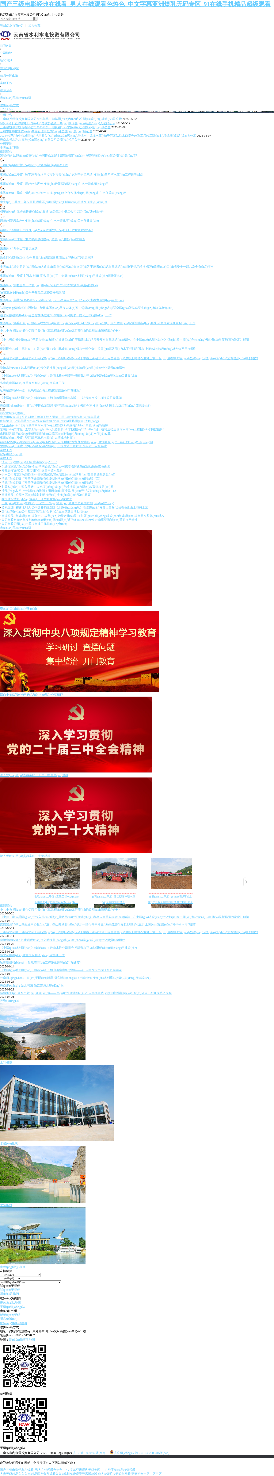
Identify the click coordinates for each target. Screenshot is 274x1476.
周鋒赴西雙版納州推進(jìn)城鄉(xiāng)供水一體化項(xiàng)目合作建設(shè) (49, 220)
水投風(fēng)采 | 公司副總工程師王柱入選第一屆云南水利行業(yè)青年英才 (50, 417)
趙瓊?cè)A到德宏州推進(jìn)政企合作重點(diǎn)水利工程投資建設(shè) (46, 230)
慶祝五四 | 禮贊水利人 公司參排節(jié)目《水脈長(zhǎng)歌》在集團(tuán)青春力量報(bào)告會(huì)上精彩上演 (75, 507)
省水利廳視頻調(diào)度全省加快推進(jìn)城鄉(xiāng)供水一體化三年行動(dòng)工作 (56, 315)
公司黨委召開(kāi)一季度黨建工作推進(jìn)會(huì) (34, 523)
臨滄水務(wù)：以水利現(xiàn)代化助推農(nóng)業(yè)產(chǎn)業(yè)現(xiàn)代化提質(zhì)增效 (62, 367)
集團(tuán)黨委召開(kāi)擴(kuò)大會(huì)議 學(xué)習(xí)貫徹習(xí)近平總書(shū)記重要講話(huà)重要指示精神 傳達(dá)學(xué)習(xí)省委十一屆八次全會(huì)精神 (106, 266)
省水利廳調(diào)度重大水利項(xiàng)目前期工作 (32, 383)
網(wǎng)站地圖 (10, 1302)
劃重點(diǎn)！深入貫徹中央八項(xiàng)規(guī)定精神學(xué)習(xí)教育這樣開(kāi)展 (57, 486)
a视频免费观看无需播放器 (79, 1473)
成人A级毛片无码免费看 (114, 1473)
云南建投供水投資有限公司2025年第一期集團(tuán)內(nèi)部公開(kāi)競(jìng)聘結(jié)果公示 (61, 119)
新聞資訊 (6, 60)
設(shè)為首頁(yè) (11, 25)
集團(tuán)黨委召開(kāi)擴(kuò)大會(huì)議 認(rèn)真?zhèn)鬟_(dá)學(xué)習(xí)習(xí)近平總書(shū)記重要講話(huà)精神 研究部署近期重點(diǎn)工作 (97, 323)
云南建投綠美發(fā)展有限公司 (35, 1456)
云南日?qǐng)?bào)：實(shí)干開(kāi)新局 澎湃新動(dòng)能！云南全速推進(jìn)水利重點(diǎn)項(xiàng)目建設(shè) (75, 977)
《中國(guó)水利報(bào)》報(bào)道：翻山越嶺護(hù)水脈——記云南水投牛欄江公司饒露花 (61, 397)
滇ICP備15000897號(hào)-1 (90, 1453)
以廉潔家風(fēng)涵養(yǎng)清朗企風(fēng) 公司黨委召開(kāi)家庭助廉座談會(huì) (56, 466)
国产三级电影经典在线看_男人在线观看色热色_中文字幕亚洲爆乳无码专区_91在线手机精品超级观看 (135, 4)
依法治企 (6, 90)
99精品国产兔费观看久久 (45, 1473)
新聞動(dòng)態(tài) (12, 413)
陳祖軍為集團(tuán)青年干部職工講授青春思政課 (32, 292)
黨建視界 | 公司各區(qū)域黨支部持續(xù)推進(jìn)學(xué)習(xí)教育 (46, 494)
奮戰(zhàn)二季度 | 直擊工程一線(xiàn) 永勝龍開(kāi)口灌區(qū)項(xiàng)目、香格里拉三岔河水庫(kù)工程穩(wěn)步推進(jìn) (82, 429)
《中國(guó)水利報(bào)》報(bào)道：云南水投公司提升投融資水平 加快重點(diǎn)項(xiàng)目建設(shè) (68, 375)
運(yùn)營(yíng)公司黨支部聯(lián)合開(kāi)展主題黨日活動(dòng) (45, 511)
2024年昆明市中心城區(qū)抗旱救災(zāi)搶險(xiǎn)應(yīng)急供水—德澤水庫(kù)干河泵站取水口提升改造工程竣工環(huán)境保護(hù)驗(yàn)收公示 (98, 135)
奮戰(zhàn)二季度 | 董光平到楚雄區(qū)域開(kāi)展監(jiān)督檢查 (42, 239)
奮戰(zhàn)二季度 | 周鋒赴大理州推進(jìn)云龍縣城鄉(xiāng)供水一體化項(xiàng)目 (54, 183)
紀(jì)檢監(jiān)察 (11, 454)
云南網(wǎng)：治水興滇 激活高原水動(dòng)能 (31, 985)
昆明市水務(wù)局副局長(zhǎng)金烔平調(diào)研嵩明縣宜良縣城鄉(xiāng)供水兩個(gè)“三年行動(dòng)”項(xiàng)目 (76, 442)
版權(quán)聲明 (10, 1314)
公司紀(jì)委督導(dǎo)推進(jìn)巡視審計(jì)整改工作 (34, 165)
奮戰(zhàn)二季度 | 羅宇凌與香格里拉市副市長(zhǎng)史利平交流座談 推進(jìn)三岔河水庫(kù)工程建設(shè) (71, 174)
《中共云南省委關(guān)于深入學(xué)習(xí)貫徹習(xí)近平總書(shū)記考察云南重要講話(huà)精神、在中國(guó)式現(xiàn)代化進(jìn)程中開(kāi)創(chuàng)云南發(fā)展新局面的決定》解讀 (124, 917)
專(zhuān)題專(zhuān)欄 (15, 97)
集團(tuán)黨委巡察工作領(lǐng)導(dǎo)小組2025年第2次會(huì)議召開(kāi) (49, 285)
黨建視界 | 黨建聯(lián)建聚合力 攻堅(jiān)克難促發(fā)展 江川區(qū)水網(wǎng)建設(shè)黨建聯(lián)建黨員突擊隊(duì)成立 (83, 515)
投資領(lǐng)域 (9, 68)
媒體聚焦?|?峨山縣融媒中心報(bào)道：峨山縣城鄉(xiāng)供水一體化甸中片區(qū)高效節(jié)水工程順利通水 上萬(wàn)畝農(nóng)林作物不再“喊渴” (98, 348)
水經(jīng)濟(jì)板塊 (13, 1267)
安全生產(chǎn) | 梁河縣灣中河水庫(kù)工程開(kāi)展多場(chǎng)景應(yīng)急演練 (54, 425)
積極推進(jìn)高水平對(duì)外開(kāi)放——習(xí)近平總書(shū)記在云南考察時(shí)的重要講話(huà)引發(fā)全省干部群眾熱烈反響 (86, 993)
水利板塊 (6, 1062)
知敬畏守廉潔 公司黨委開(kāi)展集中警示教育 (32, 470)
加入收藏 (34, 25)
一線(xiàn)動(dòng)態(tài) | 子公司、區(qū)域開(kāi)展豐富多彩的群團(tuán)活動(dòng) (58, 503)
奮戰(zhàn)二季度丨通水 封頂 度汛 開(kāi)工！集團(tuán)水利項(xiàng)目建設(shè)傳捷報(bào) (61, 275)
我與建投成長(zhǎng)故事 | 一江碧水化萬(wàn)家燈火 (37, 499)
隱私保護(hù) (8, 1318)
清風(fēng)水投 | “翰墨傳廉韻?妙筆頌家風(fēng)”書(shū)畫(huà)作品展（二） (52, 478)
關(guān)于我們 (10, 1289)
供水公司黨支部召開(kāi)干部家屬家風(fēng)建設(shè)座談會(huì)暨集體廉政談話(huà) (58, 474)
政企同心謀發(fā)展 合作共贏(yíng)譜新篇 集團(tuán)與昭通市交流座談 (46, 257)
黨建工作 (6, 83)
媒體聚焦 (6, 151)
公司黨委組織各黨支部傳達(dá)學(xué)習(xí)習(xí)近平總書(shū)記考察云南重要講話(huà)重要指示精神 (70, 519)
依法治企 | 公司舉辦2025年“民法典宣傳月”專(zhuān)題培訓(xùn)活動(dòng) (49, 421)
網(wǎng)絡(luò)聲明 (13, 1323)
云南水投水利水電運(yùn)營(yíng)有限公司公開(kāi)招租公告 (40, 139)
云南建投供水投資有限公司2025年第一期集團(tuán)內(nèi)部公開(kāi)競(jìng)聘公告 (55, 127)
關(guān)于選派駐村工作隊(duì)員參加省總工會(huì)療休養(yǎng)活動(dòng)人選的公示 (57, 123)
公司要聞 (6, 143)
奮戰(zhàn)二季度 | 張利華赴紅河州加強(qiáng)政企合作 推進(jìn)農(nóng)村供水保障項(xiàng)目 (63, 192)
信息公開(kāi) (9, 75)
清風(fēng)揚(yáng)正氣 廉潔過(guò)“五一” (29, 462)
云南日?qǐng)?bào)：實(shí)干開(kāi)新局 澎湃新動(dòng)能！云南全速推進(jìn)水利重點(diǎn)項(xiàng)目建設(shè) (75, 405)
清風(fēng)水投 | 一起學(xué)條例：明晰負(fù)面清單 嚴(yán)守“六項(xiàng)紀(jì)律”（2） (60, 490)
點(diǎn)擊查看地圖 (22, 1339)
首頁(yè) (5, 45)
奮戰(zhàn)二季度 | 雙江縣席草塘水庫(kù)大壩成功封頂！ (38, 437)
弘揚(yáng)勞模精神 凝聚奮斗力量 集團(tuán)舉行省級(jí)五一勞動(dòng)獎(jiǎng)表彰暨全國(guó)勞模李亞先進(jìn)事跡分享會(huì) (86, 307)
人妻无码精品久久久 (13, 1473)
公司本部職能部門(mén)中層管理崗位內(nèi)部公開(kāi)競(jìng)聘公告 (46, 131)
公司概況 (6, 53)
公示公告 (6, 115)
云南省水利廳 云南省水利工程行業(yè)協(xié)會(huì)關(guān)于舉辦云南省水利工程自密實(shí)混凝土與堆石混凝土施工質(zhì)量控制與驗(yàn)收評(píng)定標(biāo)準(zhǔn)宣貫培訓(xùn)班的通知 (129, 358)
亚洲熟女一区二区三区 (146, 1473)
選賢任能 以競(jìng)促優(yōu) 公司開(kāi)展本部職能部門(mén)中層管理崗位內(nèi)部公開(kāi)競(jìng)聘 (68, 155)
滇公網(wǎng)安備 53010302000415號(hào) (139, 1453)
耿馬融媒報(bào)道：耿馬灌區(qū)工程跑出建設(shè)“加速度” (40, 390)
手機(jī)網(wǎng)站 (12, 1307)
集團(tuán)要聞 (9, 147)
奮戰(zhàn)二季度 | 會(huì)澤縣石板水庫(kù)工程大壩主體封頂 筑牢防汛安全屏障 (53, 446)
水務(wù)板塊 (9, 1143)
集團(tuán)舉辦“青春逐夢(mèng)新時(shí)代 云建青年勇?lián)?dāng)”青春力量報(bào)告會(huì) (62, 300)
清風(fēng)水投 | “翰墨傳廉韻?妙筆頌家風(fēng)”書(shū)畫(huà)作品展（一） (52, 482)
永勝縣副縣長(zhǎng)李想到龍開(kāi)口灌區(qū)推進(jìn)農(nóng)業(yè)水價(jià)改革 (55, 433)
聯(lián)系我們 (9, 1293)
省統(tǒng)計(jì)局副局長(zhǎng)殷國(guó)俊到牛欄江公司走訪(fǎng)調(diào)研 (52, 211)
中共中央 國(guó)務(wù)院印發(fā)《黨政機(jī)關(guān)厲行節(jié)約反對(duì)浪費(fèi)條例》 (60, 330)
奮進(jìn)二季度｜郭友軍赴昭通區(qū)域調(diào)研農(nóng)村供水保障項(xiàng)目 (53, 202)
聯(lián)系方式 (9, 105)
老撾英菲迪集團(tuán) (73, 1456)
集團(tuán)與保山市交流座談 (19, 248)
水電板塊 (6, 1205)
